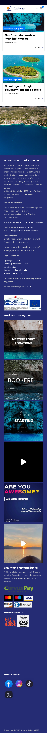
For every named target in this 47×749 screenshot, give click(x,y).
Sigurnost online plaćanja (15, 270)
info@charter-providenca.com (24, 230)
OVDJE (28, 287)
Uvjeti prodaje (10, 267)
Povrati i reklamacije (13, 273)
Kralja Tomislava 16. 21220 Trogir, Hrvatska (23, 222)
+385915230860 (26, 227)
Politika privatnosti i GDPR (16, 264)
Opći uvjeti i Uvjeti (12, 261)
